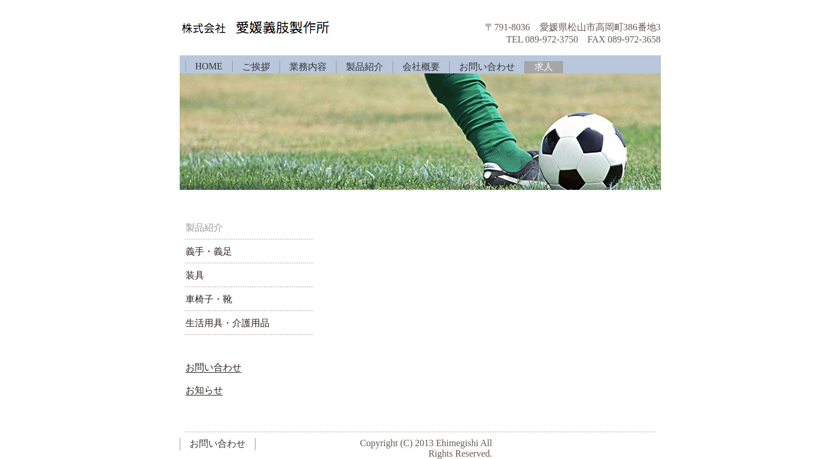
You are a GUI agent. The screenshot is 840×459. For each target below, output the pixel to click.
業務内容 (308, 67)
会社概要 (421, 67)
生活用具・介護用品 (228, 323)
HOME (209, 66)
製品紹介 (364, 67)
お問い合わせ (487, 67)
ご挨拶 (256, 67)
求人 (543, 67)
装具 (195, 275)
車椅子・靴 (209, 299)
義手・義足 (209, 251)
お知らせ (204, 390)
